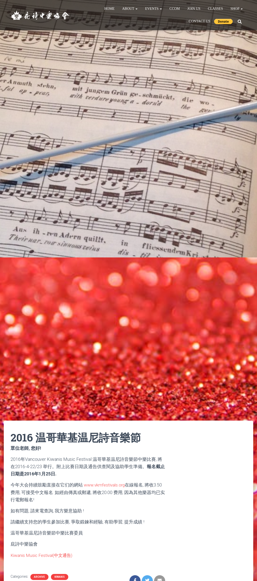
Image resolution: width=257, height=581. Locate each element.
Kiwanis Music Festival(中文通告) (43, 555)
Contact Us (199, 21)
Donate (223, 21)
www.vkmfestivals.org (105, 484)
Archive (39, 576)
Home (109, 9)
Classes (215, 9)
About (130, 9)
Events (153, 9)
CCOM (174, 9)
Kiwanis (59, 576)
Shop (236, 9)
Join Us (194, 9)
